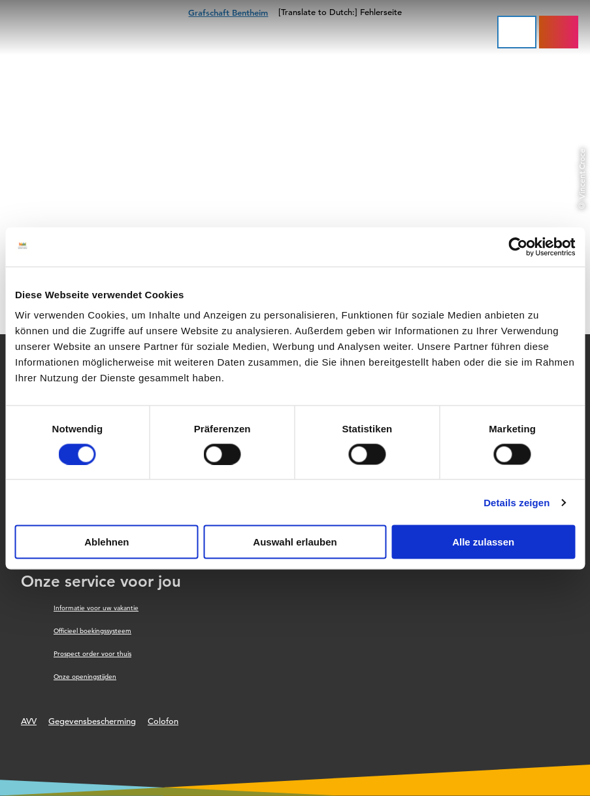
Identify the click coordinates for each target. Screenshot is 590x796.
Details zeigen (516, 502)
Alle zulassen (483, 541)
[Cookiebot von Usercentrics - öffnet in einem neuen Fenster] (518, 246)
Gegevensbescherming (92, 721)
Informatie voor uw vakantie (96, 608)
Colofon (163, 721)
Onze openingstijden (85, 676)
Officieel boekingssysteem (92, 631)
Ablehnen (106, 541)
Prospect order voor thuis (92, 653)
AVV (29, 721)
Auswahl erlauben (294, 541)
